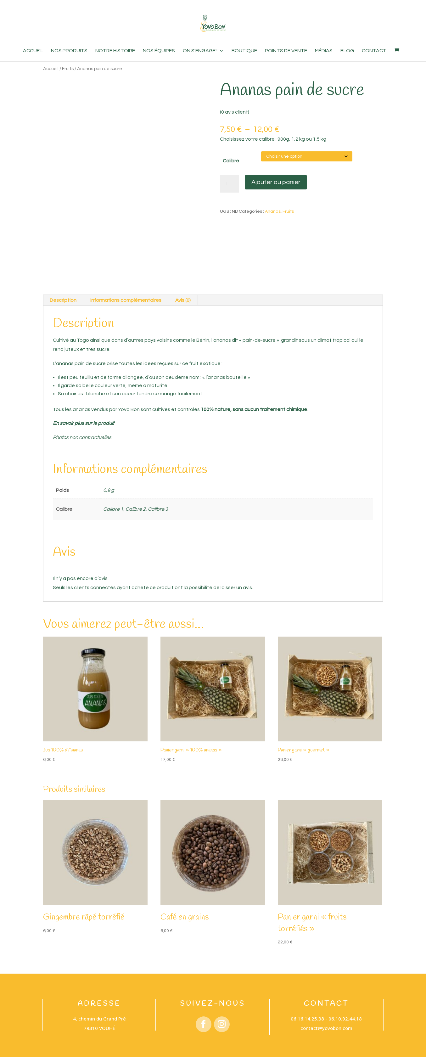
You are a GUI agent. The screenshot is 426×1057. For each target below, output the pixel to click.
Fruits (68, 68)
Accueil (33, 50)
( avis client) (234, 112)
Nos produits (69, 50)
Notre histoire (115, 50)
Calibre (231, 160)
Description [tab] (63, 297)
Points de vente (286, 50)
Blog (347, 50)
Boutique (244, 50)
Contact (374, 50)
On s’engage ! (200, 50)
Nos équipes (159, 50)
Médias (324, 50)
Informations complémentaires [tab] (125, 297)
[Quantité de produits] (229, 184)
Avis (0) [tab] (183, 297)
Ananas (273, 211)
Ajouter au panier (275, 182)
